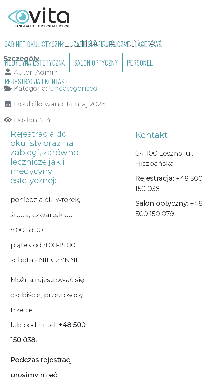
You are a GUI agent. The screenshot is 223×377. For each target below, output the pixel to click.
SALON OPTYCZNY (96, 62)
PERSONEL (140, 62)
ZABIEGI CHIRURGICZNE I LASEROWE (117, 43)
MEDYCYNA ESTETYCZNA (35, 62)
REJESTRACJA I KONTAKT (36, 81)
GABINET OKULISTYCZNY (34, 43)
